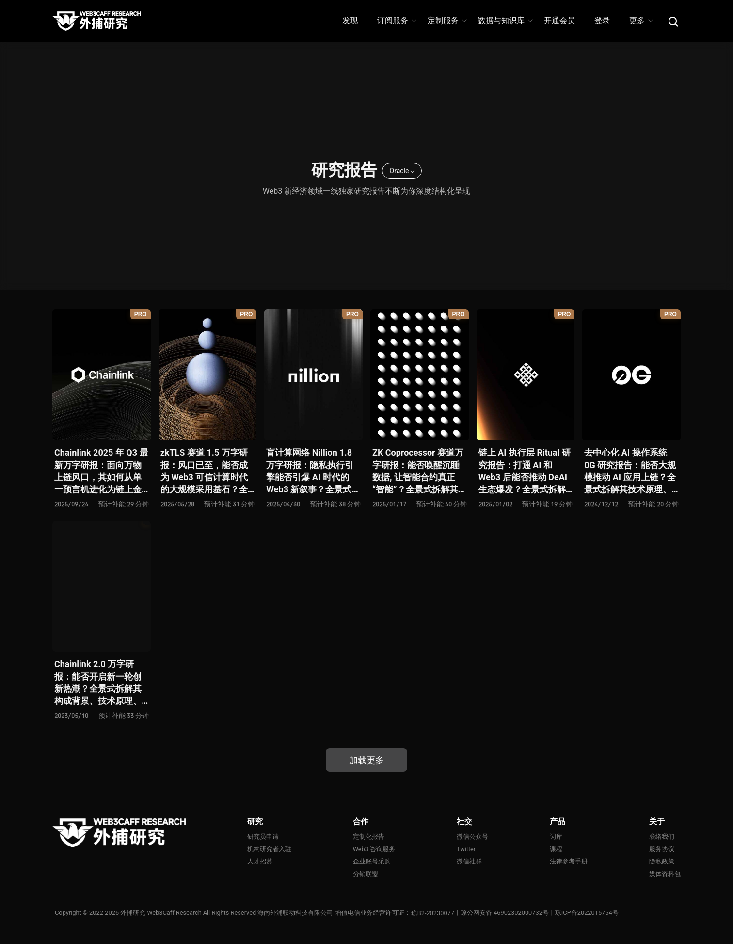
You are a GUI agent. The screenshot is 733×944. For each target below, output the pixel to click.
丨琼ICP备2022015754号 (584, 913)
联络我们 (661, 836)
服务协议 (661, 849)
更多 (640, 20)
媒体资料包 (665, 874)
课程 (556, 849)
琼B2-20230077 (433, 913)
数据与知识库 (505, 20)
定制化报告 (368, 836)
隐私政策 (661, 861)
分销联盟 (365, 874)
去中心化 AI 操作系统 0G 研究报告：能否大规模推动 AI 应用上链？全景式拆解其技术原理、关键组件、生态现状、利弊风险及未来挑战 (630, 471)
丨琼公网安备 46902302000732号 (502, 913)
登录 (602, 20)
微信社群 (469, 861)
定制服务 (447, 20)
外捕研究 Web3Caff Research (161, 913)
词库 (556, 836)
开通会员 (559, 20)
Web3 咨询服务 (374, 849)
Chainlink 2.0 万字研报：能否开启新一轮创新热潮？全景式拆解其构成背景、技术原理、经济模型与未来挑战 (98, 683)
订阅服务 (396, 20)
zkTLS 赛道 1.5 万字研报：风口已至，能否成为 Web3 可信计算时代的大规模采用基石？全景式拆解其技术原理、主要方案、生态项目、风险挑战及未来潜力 (204, 471)
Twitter (466, 849)
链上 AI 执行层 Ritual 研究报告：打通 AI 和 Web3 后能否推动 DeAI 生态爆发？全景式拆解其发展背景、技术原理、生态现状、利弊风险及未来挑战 (524, 471)
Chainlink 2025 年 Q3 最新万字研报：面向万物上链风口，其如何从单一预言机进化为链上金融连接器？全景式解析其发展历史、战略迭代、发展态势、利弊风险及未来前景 (101, 471)
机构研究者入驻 (269, 849)
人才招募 (259, 861)
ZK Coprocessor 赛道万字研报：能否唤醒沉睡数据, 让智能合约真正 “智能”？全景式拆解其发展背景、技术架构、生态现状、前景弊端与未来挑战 (419, 471)
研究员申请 (263, 836)
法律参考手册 (569, 861)
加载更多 (366, 760)
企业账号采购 (372, 861)
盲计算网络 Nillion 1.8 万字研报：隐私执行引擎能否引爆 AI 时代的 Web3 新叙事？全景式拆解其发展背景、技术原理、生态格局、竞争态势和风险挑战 (313, 471)
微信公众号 (472, 836)
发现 (350, 20)
